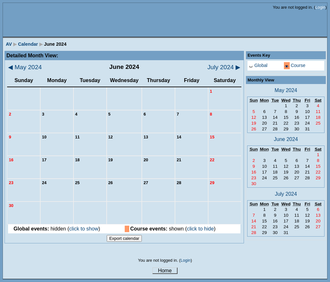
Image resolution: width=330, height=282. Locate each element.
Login (320, 7)
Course (298, 65)
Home (165, 270)
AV (9, 44)
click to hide (200, 228)
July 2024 (223, 67)
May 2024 (25, 67)
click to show (84, 228)
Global (260, 65)
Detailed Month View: (32, 55)
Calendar (28, 44)
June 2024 (286, 139)
